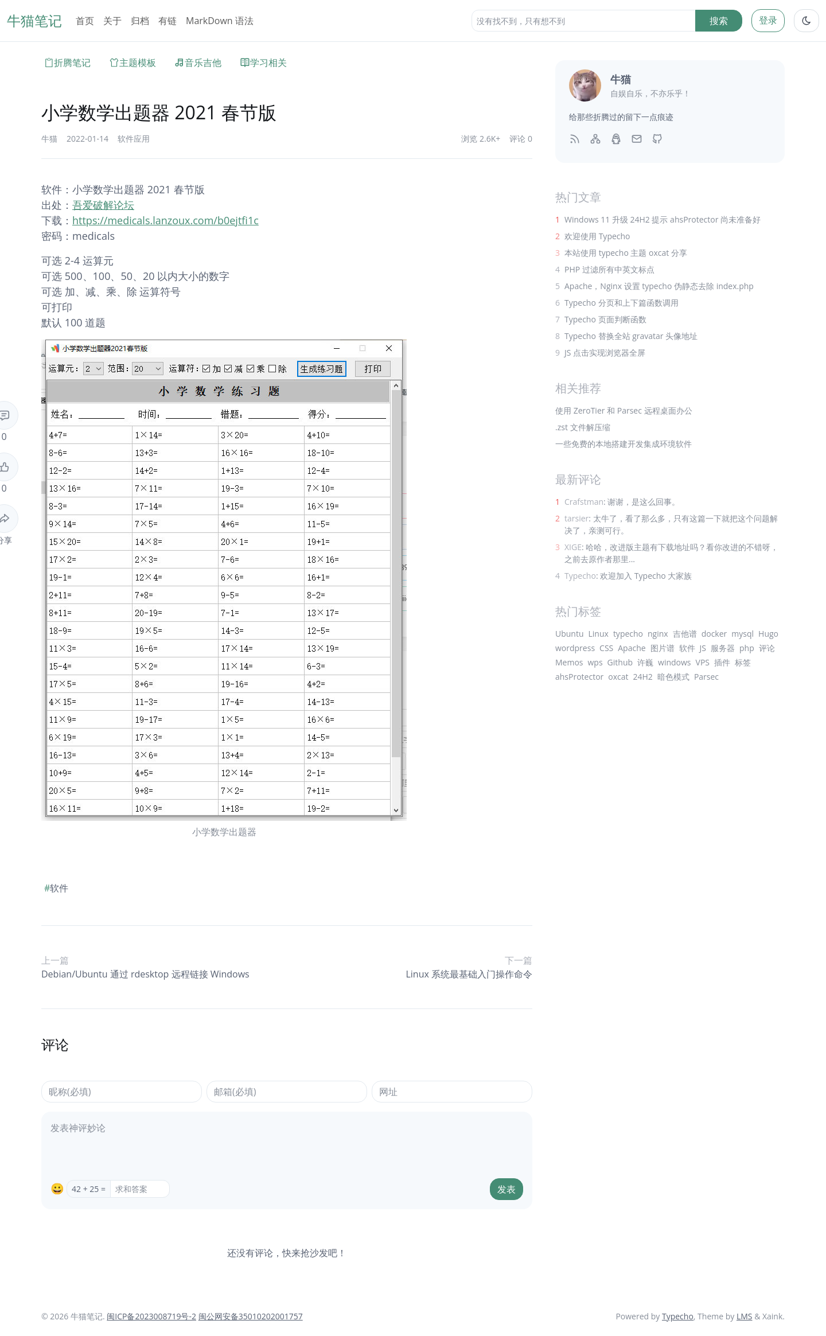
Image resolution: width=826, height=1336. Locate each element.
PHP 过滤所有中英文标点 (609, 269)
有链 (167, 20)
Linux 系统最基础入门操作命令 (469, 974)
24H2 (643, 676)
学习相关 (263, 62)
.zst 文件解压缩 (582, 427)
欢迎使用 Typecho (597, 236)
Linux (599, 633)
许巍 (645, 662)
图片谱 (662, 647)
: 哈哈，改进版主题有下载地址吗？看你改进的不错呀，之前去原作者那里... (671, 553)
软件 (56, 888)
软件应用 (134, 138)
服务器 (723, 647)
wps (595, 662)
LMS (745, 1316)
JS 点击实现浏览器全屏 (604, 352)
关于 (112, 20)
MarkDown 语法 (220, 20)
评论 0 (520, 138)
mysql (742, 633)
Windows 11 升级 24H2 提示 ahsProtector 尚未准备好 (662, 219)
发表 (506, 1189)
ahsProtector (579, 676)
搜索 (719, 20)
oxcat (618, 676)
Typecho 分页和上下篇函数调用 (621, 302)
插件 (722, 662)
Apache (631, 647)
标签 (743, 662)
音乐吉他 (197, 62)
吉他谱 (685, 633)
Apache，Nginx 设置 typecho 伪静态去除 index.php (659, 286)
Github (620, 662)
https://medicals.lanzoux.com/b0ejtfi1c (165, 220)
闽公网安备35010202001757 (250, 1316)
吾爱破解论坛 (103, 205)
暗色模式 (673, 676)
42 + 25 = (89, 1188)
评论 (767, 647)
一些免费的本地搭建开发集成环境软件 (623, 443)
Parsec (706, 676)
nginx (658, 633)
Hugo (768, 633)
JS (703, 647)
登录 (768, 20)
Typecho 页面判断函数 (605, 319)
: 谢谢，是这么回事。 (622, 501)
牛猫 (49, 138)
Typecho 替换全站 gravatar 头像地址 (631, 335)
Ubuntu (569, 633)
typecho (628, 633)
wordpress (575, 647)
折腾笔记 (67, 62)
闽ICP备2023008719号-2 (151, 1316)
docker (714, 633)
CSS (606, 647)
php (746, 647)
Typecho (677, 1316)
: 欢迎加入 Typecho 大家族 (628, 575)
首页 (85, 20)
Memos (569, 662)
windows (674, 662)
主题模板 (132, 62)
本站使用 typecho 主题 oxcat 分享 (625, 252)
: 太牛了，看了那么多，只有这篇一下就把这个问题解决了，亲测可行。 (671, 524)
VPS (703, 662)
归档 (140, 20)
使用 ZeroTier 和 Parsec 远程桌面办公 (623, 410)
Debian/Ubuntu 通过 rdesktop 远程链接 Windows (145, 974)
